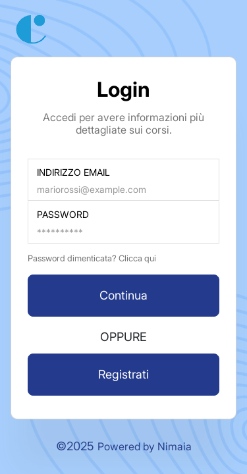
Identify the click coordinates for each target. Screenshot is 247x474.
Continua (123, 295)
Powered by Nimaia (144, 446)
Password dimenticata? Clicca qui (92, 258)
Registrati (123, 374)
